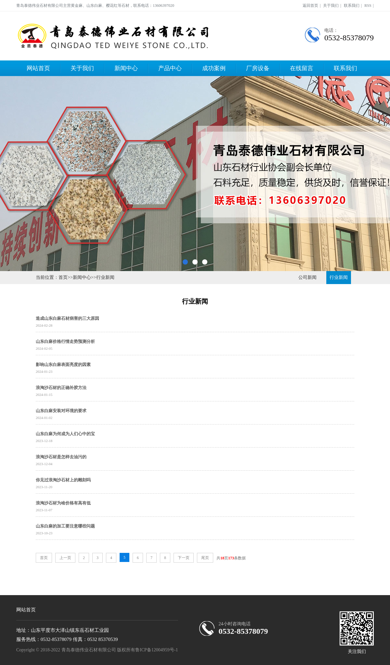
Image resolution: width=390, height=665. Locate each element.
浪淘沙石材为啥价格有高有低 (63, 503)
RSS (367, 5)
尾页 (205, 557)
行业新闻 (105, 277)
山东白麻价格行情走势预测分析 (65, 341)
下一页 (183, 557)
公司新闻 (307, 277)
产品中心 (170, 68)
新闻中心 (126, 68)
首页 (63, 277)
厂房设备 (257, 68)
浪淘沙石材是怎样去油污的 (61, 456)
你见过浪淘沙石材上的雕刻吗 (63, 479)
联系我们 (351, 5)
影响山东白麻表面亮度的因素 (63, 364)
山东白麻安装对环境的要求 (61, 410)
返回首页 (310, 5)
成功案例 (214, 68)
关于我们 (331, 5)
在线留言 (301, 68)
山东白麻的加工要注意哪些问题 (65, 526)
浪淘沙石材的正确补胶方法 (61, 387)
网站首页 (38, 68)
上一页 (65, 557)
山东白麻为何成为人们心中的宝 (65, 433)
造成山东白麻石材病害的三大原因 (67, 318)
